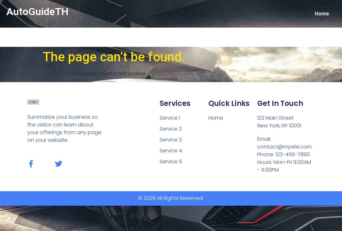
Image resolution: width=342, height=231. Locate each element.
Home (322, 14)
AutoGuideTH (37, 11)
